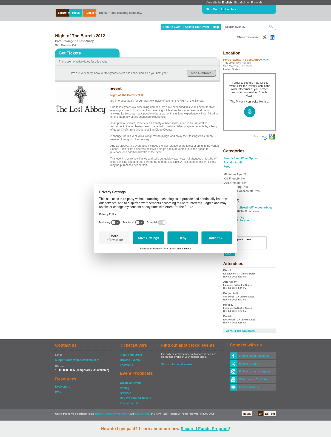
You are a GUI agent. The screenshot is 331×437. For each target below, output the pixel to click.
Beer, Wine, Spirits (246, 158)
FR (273, 415)
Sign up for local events (176, 366)
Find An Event (172, 27)
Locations (126, 367)
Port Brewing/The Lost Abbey (253, 207)
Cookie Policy (142, 416)
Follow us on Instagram (254, 373)
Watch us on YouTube (253, 381)
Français (256, 2)
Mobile (247, 415)
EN (261, 415)
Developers (62, 388)
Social (228, 162)
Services (125, 395)
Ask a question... (247, 243)
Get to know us (249, 389)
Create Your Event (197, 27)
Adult (238, 162)
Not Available (201, 73)
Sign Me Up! (214, 9)
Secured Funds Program (205, 428)
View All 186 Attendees (240, 332)
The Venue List (130, 405)
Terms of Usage (103, 416)
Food (227, 158)
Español (239, 2)
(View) (266, 60)
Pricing (124, 390)
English (227, 2)
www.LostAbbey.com (237, 220)
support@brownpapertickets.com (77, 362)
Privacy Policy (121, 416)
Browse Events (130, 362)
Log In (229, 9)
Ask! (228, 255)
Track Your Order (131, 357)
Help (216, 27)
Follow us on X (249, 365)
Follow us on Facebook (254, 358)
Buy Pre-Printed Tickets (135, 400)
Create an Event (130, 385)
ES (267, 415)
